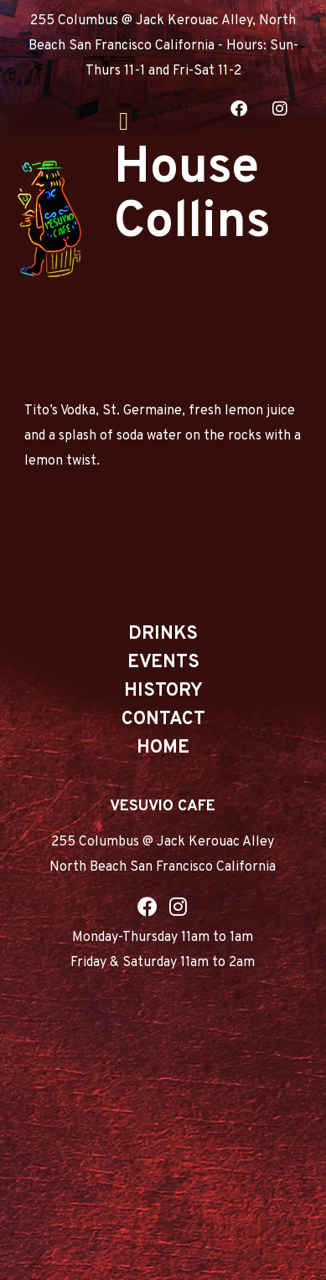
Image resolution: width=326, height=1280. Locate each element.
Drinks (163, 634)
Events (163, 662)
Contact (163, 719)
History (163, 691)
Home (163, 748)
